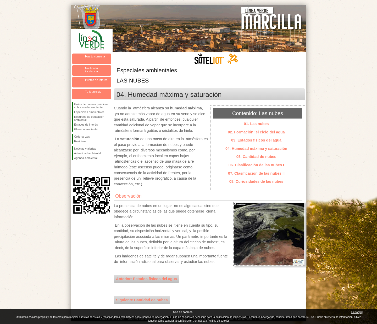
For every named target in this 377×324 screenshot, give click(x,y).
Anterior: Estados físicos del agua (146, 279)
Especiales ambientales (89, 112)
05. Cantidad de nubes (256, 157)
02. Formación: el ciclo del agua (256, 132)
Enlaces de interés (86, 124)
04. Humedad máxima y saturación (256, 148)
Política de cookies (218, 320)
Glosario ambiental (86, 129)
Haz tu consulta (95, 56)
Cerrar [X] (357, 312)
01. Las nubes (256, 124)
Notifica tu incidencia (91, 70)
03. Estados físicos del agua (256, 140)
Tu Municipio (93, 91)
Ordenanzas (82, 136)
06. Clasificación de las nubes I (256, 165)
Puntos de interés (96, 79)
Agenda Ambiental (85, 158)
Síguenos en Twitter (84, 169)
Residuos (80, 141)
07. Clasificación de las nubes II (256, 173)
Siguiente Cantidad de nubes (142, 300)
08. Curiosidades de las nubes (256, 181)
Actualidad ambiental (87, 153)
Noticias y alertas (85, 148)
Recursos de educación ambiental (89, 118)
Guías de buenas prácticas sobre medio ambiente (91, 106)
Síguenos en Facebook (75, 169)
